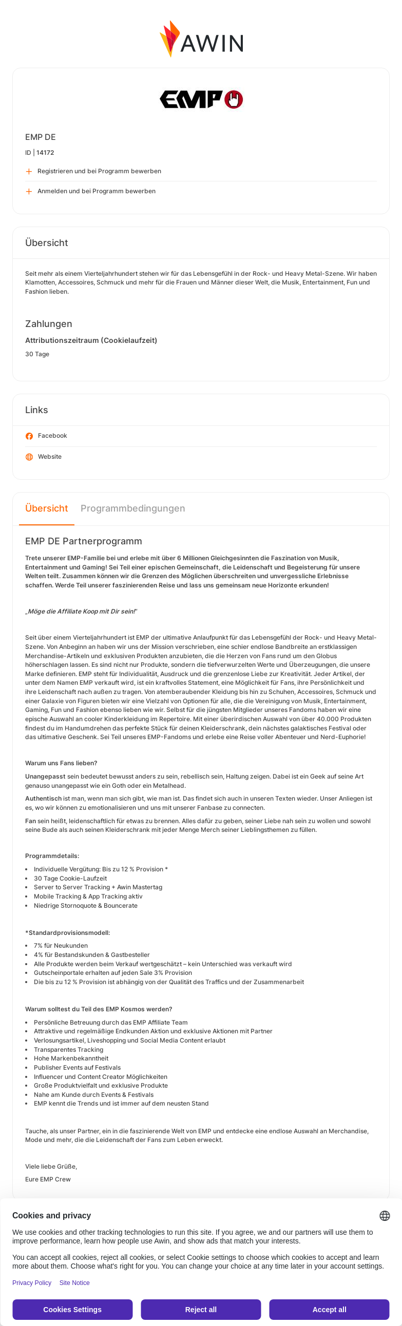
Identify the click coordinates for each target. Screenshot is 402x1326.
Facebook (46, 436)
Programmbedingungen (133, 508)
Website (44, 457)
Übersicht (46, 508)
